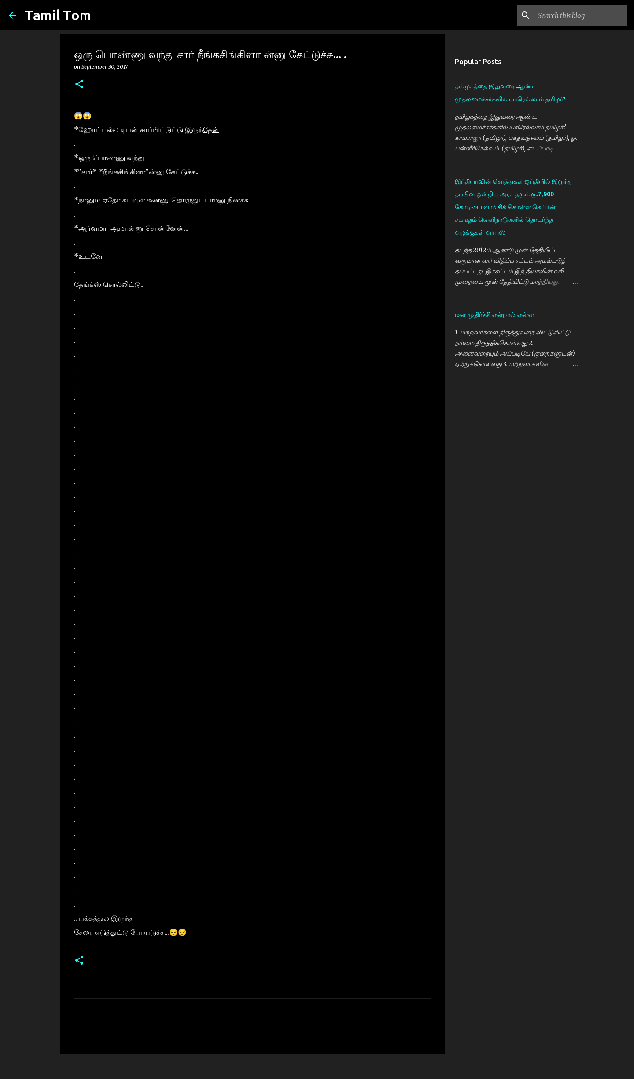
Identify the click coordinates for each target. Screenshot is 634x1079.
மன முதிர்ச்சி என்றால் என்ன (494, 314)
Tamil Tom (58, 15)
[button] (79, 85)
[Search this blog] (580, 15)
